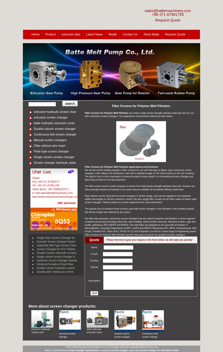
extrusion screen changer (51, 117)
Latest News (94, 34)
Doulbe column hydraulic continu (56, 267)
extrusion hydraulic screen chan (55, 111)
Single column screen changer (54, 157)
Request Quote (168, 20)
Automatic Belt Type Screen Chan (56, 245)
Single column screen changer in (56, 256)
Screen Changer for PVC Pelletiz (56, 249)
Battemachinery (50, 177)
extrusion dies (71, 34)
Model (113, 34)
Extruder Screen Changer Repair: (56, 241)
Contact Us (130, 34)
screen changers (127, 196)
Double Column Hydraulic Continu (57, 252)
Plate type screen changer (51, 151)
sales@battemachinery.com (168, 11)
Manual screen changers (50, 140)
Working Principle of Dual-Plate (55, 264)
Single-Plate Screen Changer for (56, 237)
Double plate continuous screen (55, 271)
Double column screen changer (54, 128)
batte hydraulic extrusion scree (54, 123)
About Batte (151, 34)
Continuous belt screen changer (55, 134)
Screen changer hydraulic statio (55, 162)
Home (36, 34)
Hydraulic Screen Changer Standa (57, 260)
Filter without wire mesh (49, 145)
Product (50, 34)
